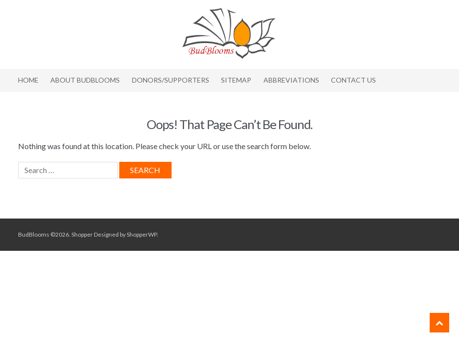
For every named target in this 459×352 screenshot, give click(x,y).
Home (28, 80)
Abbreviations (291, 80)
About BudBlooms (85, 80)
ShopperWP (142, 234)
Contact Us (353, 80)
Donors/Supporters (170, 80)
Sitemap (236, 80)
